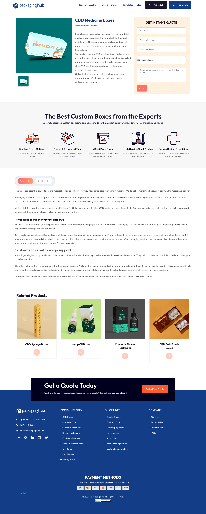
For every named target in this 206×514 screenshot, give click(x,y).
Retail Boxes (68, 454)
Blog (139, 4)
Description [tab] (25, 181)
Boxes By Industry (87, 4)
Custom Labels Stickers (117, 449)
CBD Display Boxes (115, 427)
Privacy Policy (157, 427)
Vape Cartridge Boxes (117, 443)
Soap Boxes (112, 438)
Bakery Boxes (68, 459)
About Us (155, 417)
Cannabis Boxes (114, 422)
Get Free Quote (180, 4)
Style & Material (109, 4)
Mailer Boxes (113, 433)
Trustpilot (21, 492)
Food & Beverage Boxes (73, 443)
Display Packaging (71, 433)
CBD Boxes (67, 417)
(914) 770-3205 (156, 4)
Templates (128, 4)
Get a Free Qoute (155, 389)
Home (77, 25)
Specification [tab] (43, 181)
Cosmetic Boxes (69, 422)
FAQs (153, 433)
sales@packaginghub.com (30, 430)
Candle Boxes (113, 417)
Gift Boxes (67, 449)
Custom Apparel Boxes (73, 427)
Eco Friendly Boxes (71, 438)
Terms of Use (157, 422)
